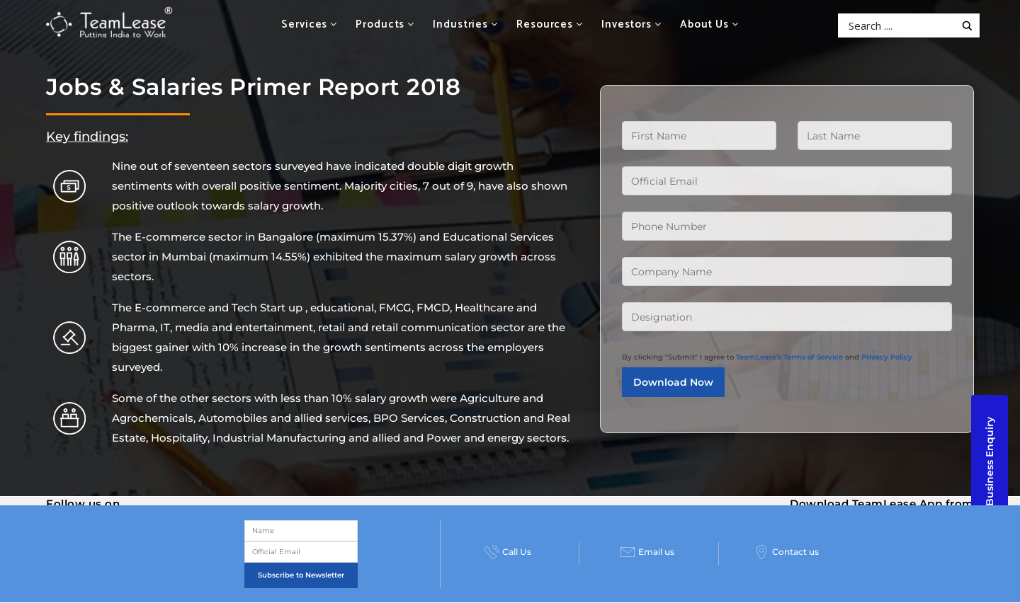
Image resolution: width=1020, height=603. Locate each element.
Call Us (507, 552)
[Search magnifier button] (967, 25)
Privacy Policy (886, 357)
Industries (465, 24)
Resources (549, 24)
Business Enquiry (989, 461)
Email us (647, 552)
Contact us (786, 552)
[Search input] (900, 25)
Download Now (673, 382)
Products (385, 24)
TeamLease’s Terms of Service (789, 357)
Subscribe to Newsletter (301, 575)
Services (309, 24)
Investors (631, 24)
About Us (709, 24)
